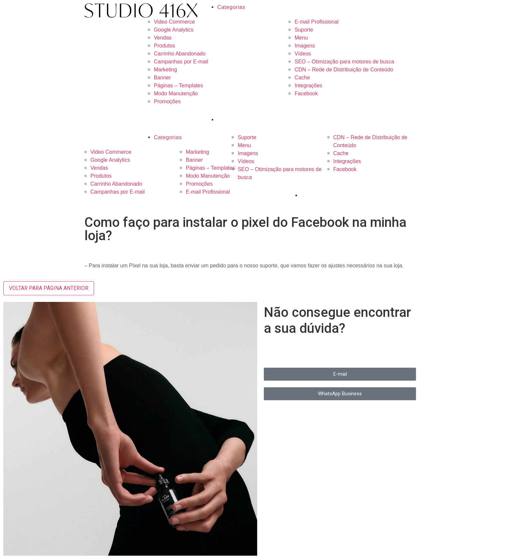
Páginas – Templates (178, 85)
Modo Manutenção (176, 93)
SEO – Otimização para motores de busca (344, 61)
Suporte (303, 30)
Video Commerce (174, 22)
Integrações (308, 85)
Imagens (304, 45)
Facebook (306, 93)
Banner (162, 77)
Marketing (165, 69)
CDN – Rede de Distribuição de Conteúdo (343, 69)
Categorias (231, 7)
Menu (301, 38)
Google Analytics (173, 30)
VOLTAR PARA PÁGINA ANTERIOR (48, 288)
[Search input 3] (260, 119)
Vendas (162, 38)
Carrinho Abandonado (180, 53)
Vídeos (302, 53)
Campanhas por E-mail (181, 61)
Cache (302, 77)
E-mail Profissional (316, 22)
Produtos (164, 45)
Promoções (167, 101)
